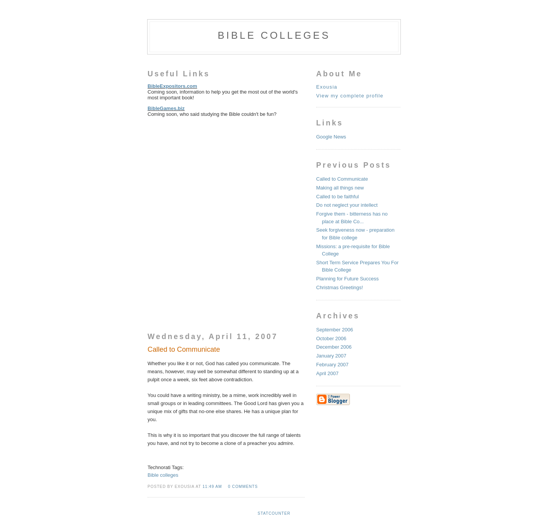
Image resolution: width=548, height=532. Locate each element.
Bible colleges (163, 475)
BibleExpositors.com (172, 86)
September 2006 (334, 330)
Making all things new (340, 188)
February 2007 (332, 364)
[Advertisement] (205, 170)
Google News (331, 137)
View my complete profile (349, 96)
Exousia (326, 87)
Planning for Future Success (347, 279)
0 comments (243, 486)
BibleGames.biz (166, 108)
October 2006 (331, 338)
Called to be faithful (337, 196)
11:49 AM (212, 486)
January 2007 (331, 356)
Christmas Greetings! (339, 287)
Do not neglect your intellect (346, 205)
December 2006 (334, 347)
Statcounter (274, 513)
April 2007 (327, 373)
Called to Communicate (342, 179)
